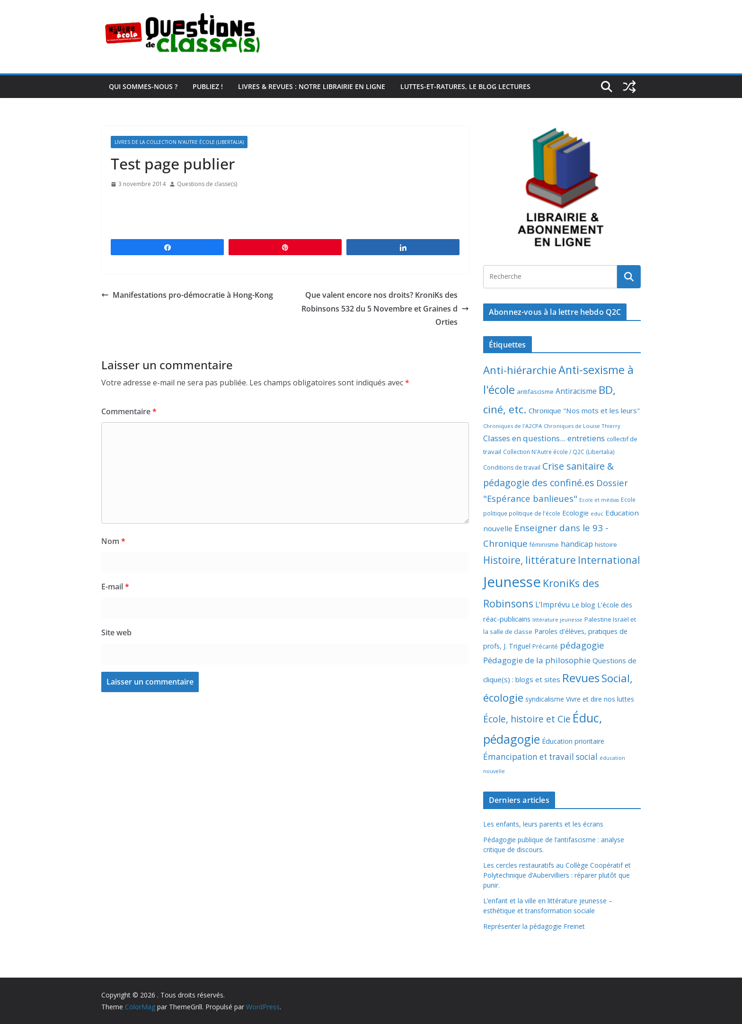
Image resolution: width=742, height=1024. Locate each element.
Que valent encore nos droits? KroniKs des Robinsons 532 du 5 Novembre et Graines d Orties (385, 309)
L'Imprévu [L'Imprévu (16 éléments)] (552, 604)
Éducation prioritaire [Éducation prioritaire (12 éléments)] (573, 741)
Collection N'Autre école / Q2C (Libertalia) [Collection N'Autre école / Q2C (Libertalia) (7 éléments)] (559, 452)
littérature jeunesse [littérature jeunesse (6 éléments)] (557, 619)
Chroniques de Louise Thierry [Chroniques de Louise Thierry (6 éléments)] (582, 425)
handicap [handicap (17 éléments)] (577, 544)
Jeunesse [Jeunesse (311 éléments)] (512, 581)
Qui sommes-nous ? (143, 86)
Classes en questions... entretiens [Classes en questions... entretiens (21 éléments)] (544, 438)
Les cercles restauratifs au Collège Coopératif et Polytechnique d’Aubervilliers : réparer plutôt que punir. (557, 875)
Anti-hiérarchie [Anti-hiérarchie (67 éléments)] (519, 370)
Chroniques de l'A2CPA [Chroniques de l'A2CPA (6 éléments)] (512, 425)
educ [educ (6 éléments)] (597, 513)
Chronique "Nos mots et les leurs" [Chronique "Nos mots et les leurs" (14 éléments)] (584, 410)
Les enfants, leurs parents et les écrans (543, 823)
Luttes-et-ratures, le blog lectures (465, 86)
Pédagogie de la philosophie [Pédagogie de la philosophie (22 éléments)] (537, 660)
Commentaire (129, 411)
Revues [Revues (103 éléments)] (581, 678)
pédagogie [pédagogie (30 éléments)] (582, 645)
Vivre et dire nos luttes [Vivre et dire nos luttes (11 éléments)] (600, 699)
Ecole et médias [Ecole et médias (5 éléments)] (599, 500)
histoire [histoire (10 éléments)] (606, 544)
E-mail (115, 586)
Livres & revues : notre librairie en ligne (311, 86)
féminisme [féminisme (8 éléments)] (544, 545)
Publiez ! (208, 86)
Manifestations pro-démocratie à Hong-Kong (187, 295)
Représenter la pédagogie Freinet (534, 926)
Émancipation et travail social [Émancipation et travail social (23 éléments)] (540, 756)
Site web (116, 632)
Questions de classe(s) (207, 184)
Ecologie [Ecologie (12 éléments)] (575, 512)
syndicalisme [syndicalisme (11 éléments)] (544, 699)
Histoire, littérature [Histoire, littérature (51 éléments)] (529, 560)
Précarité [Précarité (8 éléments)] (545, 646)
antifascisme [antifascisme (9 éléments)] (535, 391)
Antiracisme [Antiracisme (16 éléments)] (576, 391)
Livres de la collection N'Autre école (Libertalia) (179, 142)
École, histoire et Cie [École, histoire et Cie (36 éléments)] (527, 718)
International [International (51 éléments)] (609, 560)
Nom (113, 541)
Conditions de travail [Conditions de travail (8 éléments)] (511, 467)
